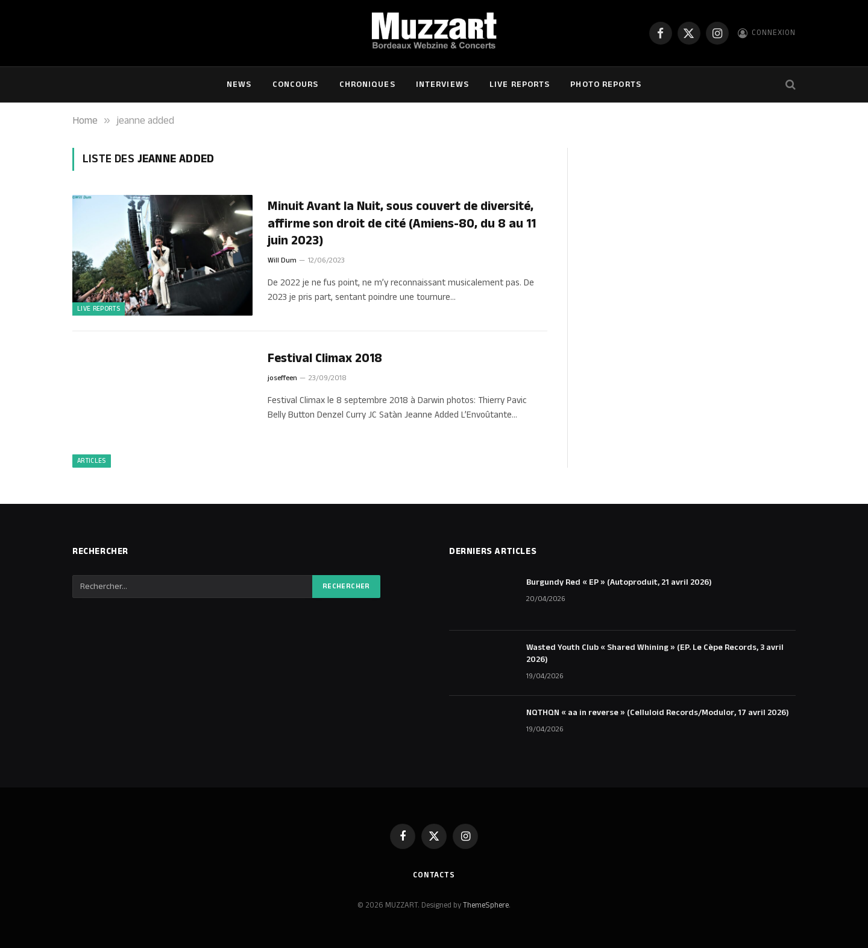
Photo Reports (605, 84)
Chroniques (367, 84)
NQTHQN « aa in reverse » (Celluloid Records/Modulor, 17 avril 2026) (657, 713)
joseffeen (282, 378)
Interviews (442, 84)
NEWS (239, 84)
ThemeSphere (486, 905)
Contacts (434, 875)
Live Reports (519, 84)
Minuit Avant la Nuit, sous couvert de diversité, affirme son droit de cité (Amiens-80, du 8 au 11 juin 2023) (402, 224)
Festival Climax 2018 (325, 358)
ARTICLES (91, 461)
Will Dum (282, 260)
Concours (295, 84)
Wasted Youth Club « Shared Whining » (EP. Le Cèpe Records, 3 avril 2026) (655, 653)
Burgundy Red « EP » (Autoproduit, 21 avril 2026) (619, 582)
